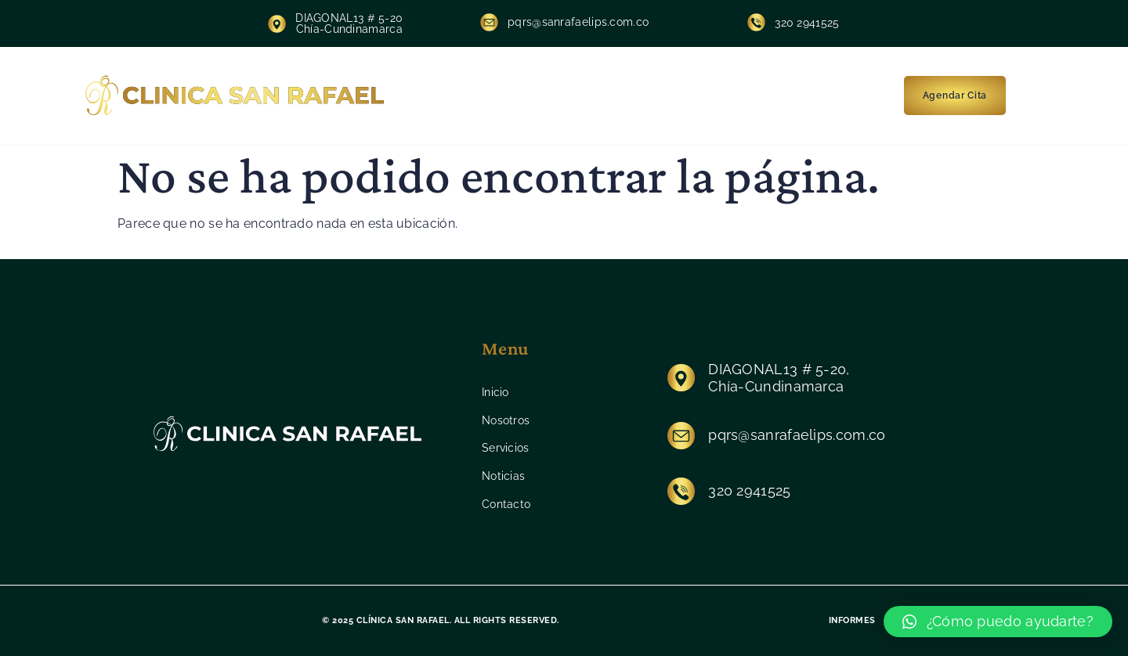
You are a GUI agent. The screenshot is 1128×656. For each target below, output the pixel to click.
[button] (998, 621)
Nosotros (530, 95)
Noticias (679, 95)
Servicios (607, 95)
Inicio (463, 95)
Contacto (754, 95)
